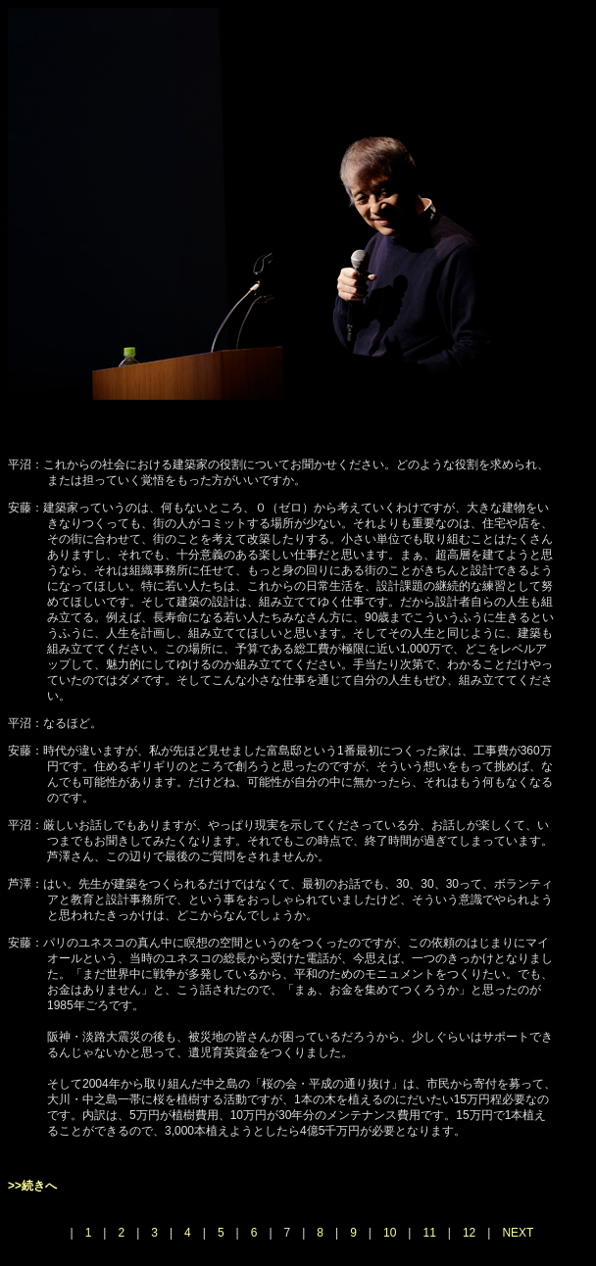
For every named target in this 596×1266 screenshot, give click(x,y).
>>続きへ (32, 1186)
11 (428, 1233)
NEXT (517, 1233)
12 (469, 1233)
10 (389, 1233)
